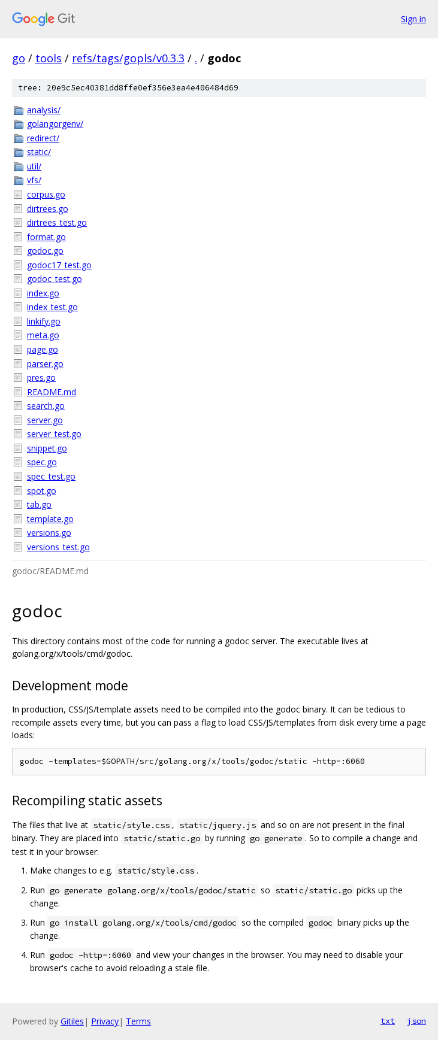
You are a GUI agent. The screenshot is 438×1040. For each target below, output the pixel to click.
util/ (34, 166)
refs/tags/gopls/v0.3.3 (128, 58)
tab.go (39, 504)
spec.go (42, 462)
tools (48, 58)
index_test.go (52, 307)
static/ (39, 151)
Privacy (105, 1021)
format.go (46, 236)
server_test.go (54, 433)
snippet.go (47, 448)
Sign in (413, 19)
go (18, 58)
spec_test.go (51, 476)
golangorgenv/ (55, 123)
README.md (51, 392)
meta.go (43, 335)
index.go (43, 293)
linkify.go (44, 321)
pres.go (41, 377)
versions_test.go (58, 547)
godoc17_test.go (59, 265)
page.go (42, 349)
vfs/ (34, 180)
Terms (138, 1021)
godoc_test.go (54, 278)
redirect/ (43, 138)
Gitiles (72, 1021)
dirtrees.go (47, 208)
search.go (46, 405)
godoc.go (45, 250)
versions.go (49, 532)
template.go (50, 518)
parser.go (45, 363)
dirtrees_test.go (57, 222)
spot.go (41, 490)
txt (387, 1020)
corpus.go (46, 194)
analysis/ (44, 110)
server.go (45, 420)
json (416, 1020)
